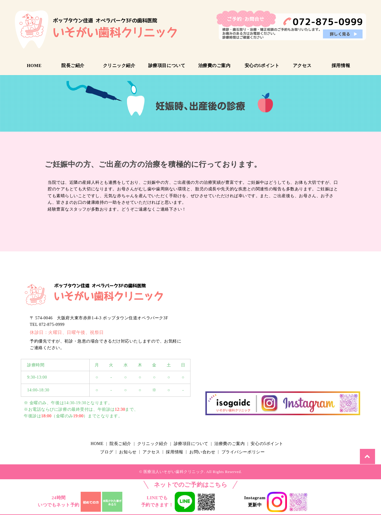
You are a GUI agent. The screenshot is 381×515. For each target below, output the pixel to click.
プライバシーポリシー (248, 451)
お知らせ (129, 451)
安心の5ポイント (262, 65)
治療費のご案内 (214, 65)
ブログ (107, 451)
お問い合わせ (206, 451)
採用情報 (341, 65)
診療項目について (166, 65)
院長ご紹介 (73, 65)
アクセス (302, 65)
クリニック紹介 (119, 65)
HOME (34, 65)
